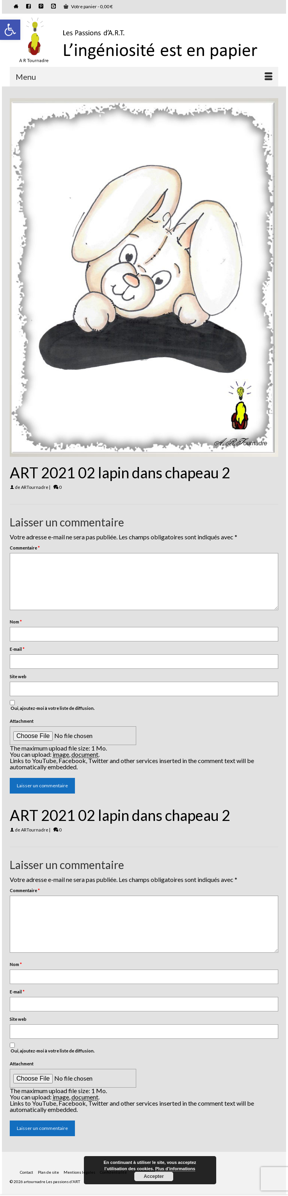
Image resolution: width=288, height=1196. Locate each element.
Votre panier (88, 6)
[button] (10, 30)
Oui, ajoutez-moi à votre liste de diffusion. (52, 705)
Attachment (22, 721)
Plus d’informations (175, 1168)
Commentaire (25, 547)
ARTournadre (34, 487)
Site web (18, 676)
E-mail (17, 649)
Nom (16, 621)
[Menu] (144, 76)
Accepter (154, 1176)
